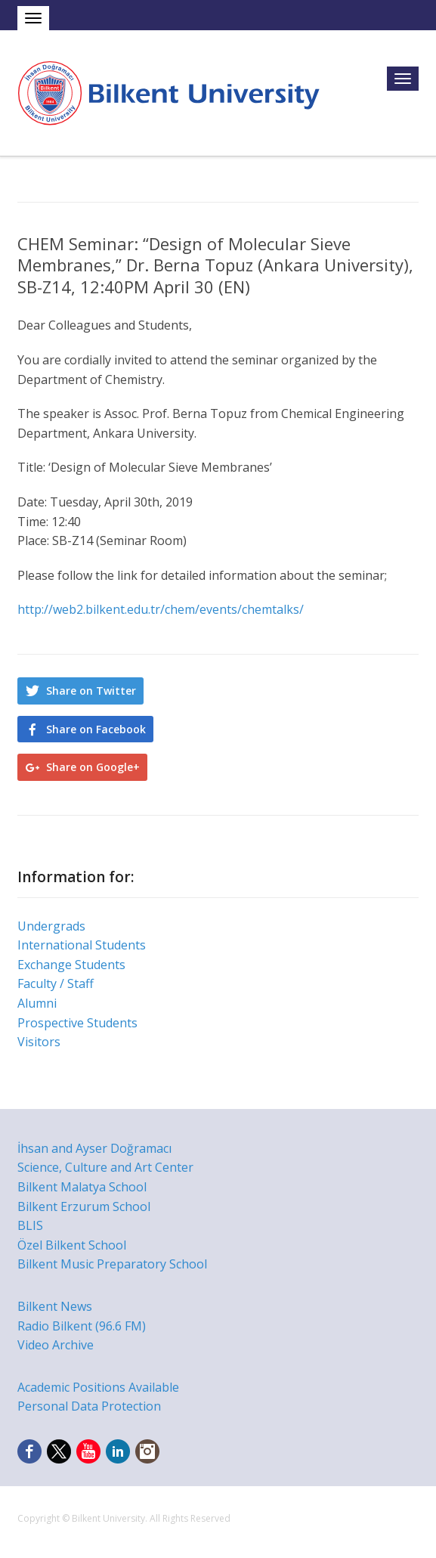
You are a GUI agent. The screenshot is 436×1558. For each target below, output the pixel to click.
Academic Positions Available (98, 1387)
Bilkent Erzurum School (83, 1206)
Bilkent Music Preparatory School (112, 1264)
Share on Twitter (91, 690)
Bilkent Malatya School (82, 1187)
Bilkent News (54, 1306)
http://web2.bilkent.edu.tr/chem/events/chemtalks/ (160, 609)
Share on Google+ (93, 767)
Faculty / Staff (55, 983)
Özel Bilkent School (71, 1245)
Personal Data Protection (89, 1406)
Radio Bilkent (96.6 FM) (81, 1326)
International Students (81, 945)
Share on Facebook (96, 729)
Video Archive (55, 1345)
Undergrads (51, 926)
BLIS (30, 1225)
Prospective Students (77, 1022)
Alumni (37, 1003)
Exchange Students (71, 964)
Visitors (38, 1041)
